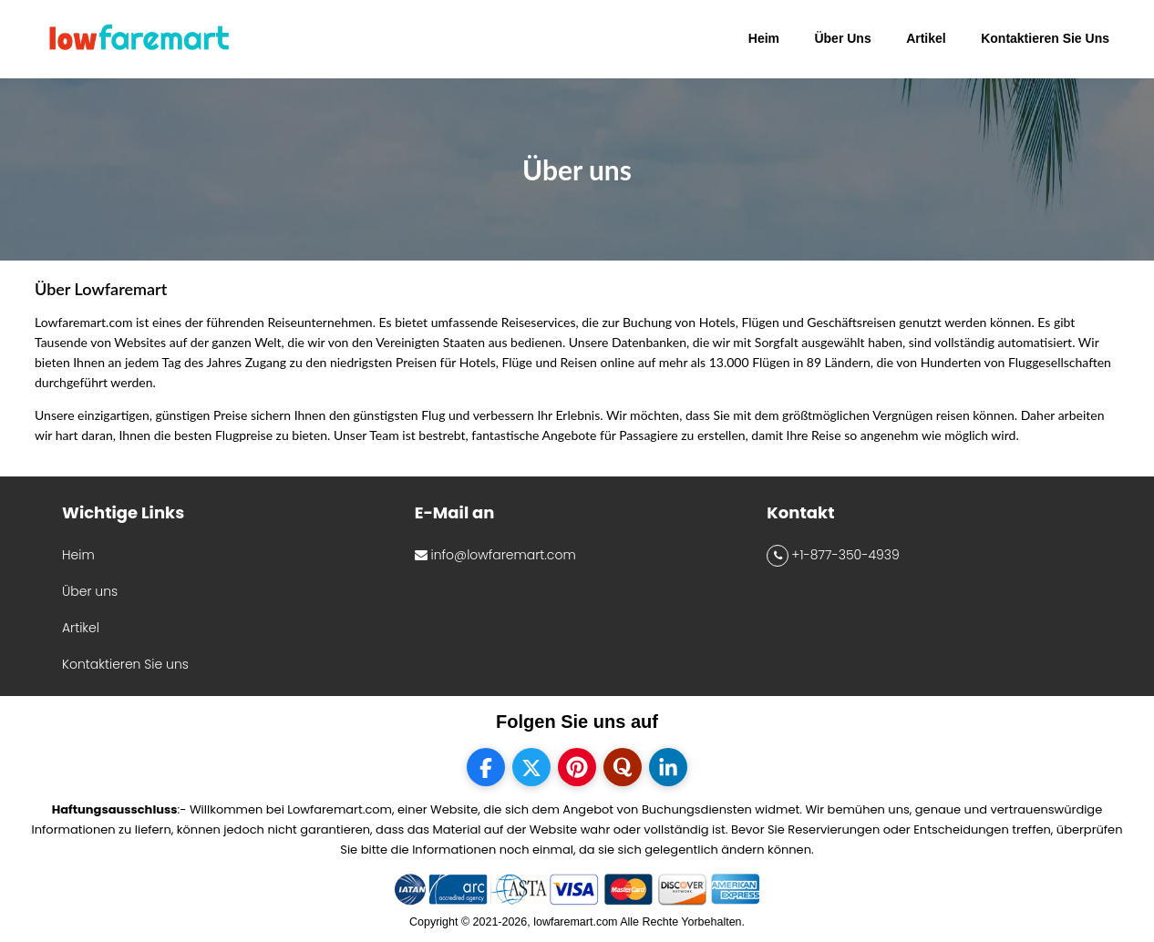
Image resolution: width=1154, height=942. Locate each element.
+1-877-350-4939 (833, 556)
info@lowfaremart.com (495, 555)
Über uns (90, 591)
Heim (78, 555)
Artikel (80, 628)
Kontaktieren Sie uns (125, 664)
